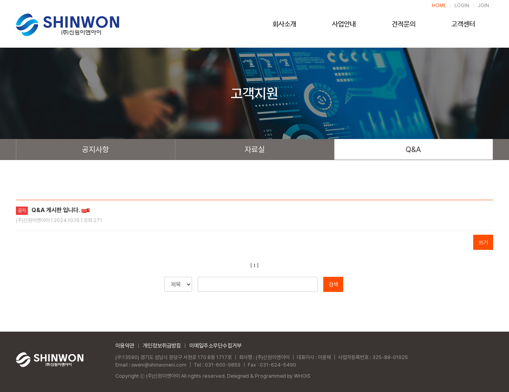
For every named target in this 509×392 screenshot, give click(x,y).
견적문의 (403, 27)
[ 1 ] (254, 265)
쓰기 (483, 242)
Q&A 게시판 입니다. (55, 210)
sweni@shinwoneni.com (159, 365)
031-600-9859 (224, 365)
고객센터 (463, 27)
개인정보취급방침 (162, 345)
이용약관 (124, 345)
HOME (440, 6)
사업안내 (344, 27)
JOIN (483, 6)
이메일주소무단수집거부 (215, 345)
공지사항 (95, 149)
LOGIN (462, 6)
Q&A (413, 149)
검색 (333, 284)
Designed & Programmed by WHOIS (270, 376)
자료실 (255, 149)
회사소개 (284, 27)
